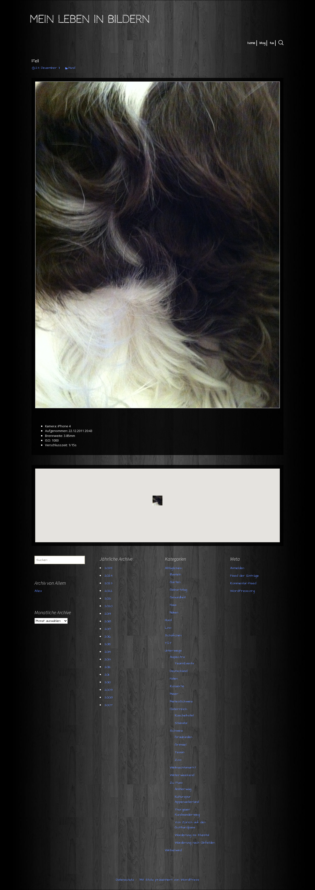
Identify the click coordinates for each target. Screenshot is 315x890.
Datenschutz (125, 879)
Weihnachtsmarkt (183, 767)
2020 (108, 606)
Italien (174, 678)
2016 (108, 636)
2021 (108, 598)
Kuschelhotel (184, 715)
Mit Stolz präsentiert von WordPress (169, 879)
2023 (108, 583)
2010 (108, 682)
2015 (108, 644)
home (251, 43)
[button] (157, 500)
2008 (109, 697)
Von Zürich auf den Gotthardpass (190, 825)
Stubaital (181, 723)
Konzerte (177, 686)
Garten (175, 582)
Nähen (174, 612)
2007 (108, 705)
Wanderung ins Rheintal (192, 835)
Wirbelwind (173, 850)
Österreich (178, 709)
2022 (108, 590)
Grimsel (181, 744)
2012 (108, 667)
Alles (38, 590)
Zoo (178, 759)
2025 (109, 568)
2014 (108, 651)
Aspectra (177, 656)
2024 (109, 575)
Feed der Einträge (244, 575)
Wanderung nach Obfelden (195, 842)
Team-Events (184, 663)
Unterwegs (173, 650)
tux (272, 43)
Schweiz (176, 730)
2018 (108, 621)
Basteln (175, 574)
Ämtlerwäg (183, 789)
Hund (71, 67)
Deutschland (178, 670)
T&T (168, 642)
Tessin (179, 752)
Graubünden (183, 737)
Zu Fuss (176, 782)
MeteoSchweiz (181, 701)
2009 (109, 689)
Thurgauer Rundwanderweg (187, 812)
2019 (108, 613)
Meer (174, 693)
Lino (168, 627)
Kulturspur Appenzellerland (187, 799)
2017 (108, 628)
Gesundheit (178, 597)
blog (262, 43)
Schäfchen (173, 635)
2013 (107, 659)
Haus (173, 604)
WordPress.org (242, 590)
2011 (107, 674)
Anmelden (237, 568)
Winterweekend (182, 775)
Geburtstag (178, 589)
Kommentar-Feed (243, 583)
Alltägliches (173, 568)
